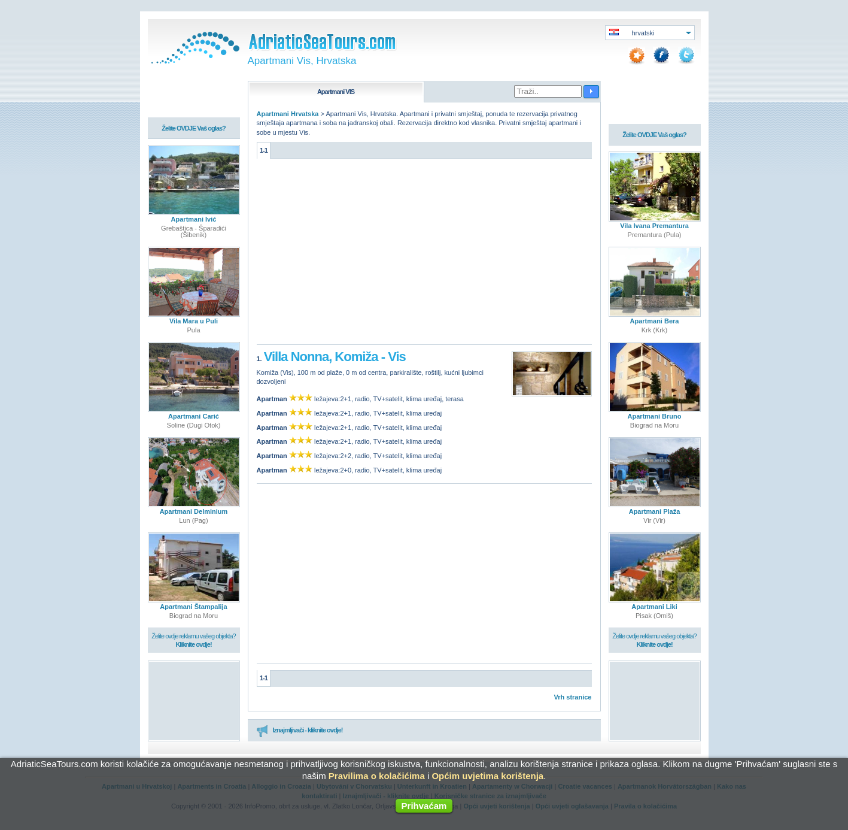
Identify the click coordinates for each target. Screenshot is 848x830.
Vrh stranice (573, 696)
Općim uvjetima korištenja (487, 776)
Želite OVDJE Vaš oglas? (194, 127)
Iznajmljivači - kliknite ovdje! (299, 730)
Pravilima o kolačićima (377, 776)
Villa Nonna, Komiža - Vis (335, 356)
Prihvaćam (424, 806)
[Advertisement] (424, 254)
